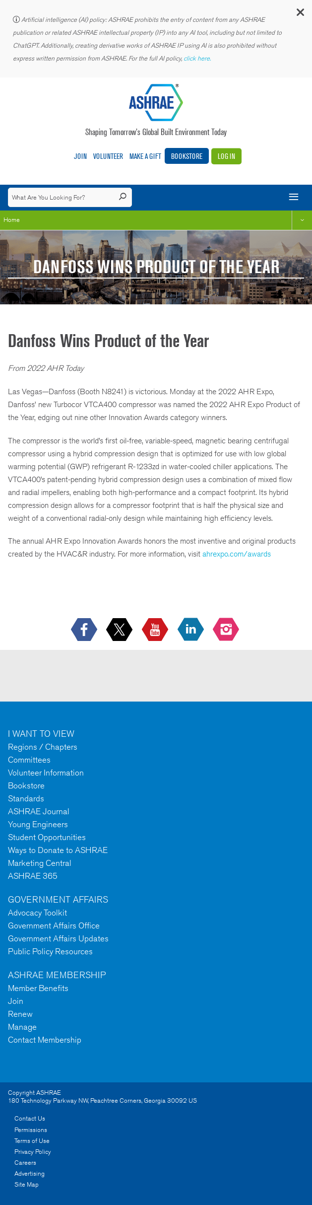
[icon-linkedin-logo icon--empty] (192, 630)
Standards (26, 798)
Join (80, 156)
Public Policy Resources (50, 951)
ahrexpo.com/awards (236, 554)
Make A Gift (145, 156)
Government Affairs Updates (58, 938)
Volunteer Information (46, 773)
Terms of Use (32, 1140)
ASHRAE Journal (38, 811)
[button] (299, 14)
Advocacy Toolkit (37, 913)
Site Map (26, 1184)
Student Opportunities (47, 837)
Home (11, 219)
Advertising (29, 1173)
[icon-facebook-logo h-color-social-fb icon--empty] (85, 630)
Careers (25, 1162)
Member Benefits (38, 988)
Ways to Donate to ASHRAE (58, 850)
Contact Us (29, 1118)
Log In (226, 156)
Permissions (30, 1130)
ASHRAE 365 (33, 876)
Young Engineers (38, 824)
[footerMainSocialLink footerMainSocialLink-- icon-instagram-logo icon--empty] (227, 630)
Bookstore (186, 156)
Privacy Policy (32, 1151)
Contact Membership (44, 1040)
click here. (198, 58)
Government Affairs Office (54, 925)
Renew (20, 1014)
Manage (22, 1027)
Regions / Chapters (42, 747)
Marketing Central (39, 863)
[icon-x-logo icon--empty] (120, 630)
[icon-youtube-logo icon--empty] (156, 630)
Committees (29, 760)
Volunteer (108, 156)
